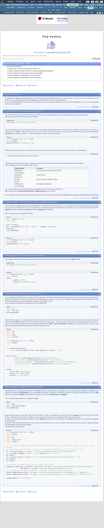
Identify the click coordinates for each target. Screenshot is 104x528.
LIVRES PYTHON (83, 12)
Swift (100, 7)
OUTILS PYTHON (72, 12)
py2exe (19, 98)
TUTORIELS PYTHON (46, 12)
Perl (85, 7)
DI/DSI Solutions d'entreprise (19, 5)
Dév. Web (59, 5)
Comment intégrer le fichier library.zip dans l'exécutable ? (25, 73)
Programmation (72, 5)
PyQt (91, 12)
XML (53, 10)
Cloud (31, 5)
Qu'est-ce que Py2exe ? (14, 66)
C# (54, 7)
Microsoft (46, 5)
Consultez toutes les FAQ (58, 52)
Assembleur (40, 7)
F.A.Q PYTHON (20, 12)
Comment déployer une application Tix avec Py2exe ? (24, 75)
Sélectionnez (94, 120)
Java (53, 5)
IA (36, 5)
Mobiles (92, 5)
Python (90, 7)
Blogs (33, 2)
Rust (96, 7)
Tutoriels (19, 2)
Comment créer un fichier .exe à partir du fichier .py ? (23, 69)
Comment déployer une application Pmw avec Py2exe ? (24, 78)
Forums (10, 2)
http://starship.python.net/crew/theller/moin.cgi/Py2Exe (82, 195)
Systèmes (100, 5)
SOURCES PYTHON (60, 12)
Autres (58, 10)
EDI (65, 5)
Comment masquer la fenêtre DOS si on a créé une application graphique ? (30, 71)
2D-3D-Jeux (31, 7)
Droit (73, 2)
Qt (48, 10)
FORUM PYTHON (9, 12)
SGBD (81, 5)
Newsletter (48, 2)
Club (79, 2)
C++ (50, 7)
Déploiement (19, 64)
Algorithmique (21, 7)
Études (65, 2)
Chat (39, 2)
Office (86, 5)
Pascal (80, 7)
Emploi (58, 2)
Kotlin (65, 7)
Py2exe (28, 64)
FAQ (26, 2)
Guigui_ (96, 107)
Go (61, 7)
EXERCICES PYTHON (32, 12)
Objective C (72, 7)
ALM (40, 5)
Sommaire (10, 64)
